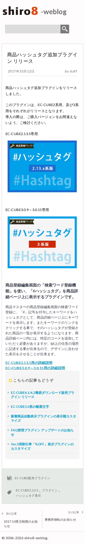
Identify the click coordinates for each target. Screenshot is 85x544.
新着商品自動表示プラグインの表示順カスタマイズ (43, 418)
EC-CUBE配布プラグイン (32, 478)
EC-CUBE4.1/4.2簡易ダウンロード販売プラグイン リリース (42, 395)
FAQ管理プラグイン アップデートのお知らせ (42, 432)
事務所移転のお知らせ (60, 519)
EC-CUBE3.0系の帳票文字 (30, 406)
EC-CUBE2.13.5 (27, 490)
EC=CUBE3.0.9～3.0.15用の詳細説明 (35, 368)
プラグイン (50, 490)
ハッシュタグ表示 (28, 495)
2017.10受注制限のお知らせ (21, 524)
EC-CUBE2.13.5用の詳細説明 (29, 362)
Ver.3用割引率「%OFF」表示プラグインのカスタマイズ (42, 446)
